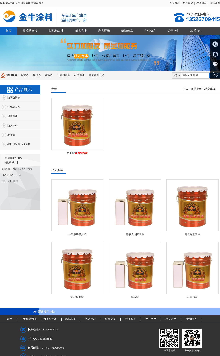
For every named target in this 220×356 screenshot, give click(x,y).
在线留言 (150, 30)
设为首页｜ (175, 3)
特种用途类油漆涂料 (18, 144)
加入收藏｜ (189, 3)
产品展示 (104, 30)
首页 (9, 30)
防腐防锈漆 (30, 30)
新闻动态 (127, 30)
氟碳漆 (37, 75)
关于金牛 (173, 30)
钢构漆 (25, 75)
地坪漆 (11, 134)
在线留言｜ (202, 3)
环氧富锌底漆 (96, 75)
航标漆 (49, 75)
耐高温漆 (81, 30)
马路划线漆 (63, 75)
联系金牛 (196, 30)
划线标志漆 (56, 30)
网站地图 (215, 3)
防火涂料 (12, 125)
